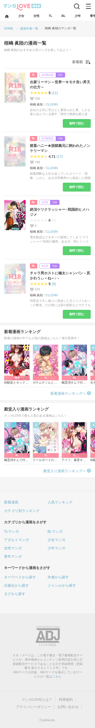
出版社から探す (16, 585)
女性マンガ (13, 548)
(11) (55, 93)
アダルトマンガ (16, 540)
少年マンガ (56, 548)
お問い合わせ (68, 707)
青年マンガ (13, 556)
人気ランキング (60, 502)
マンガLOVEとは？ (37, 699)
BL (33, 74)
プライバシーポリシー (33, 707)
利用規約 (66, 699)
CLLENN (52, 104)
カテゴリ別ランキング (22, 511)
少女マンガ (56, 540)
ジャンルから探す (62, 585)
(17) (59, 156)
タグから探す (14, 594)
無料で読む (76, 123)
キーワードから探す (20, 577)
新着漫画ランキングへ (68, 393)
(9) (54, 284)
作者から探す (58, 577)
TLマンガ (11, 531)
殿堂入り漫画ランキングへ (64, 471)
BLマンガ (55, 531)
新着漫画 (11, 502)
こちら (56, 676)
